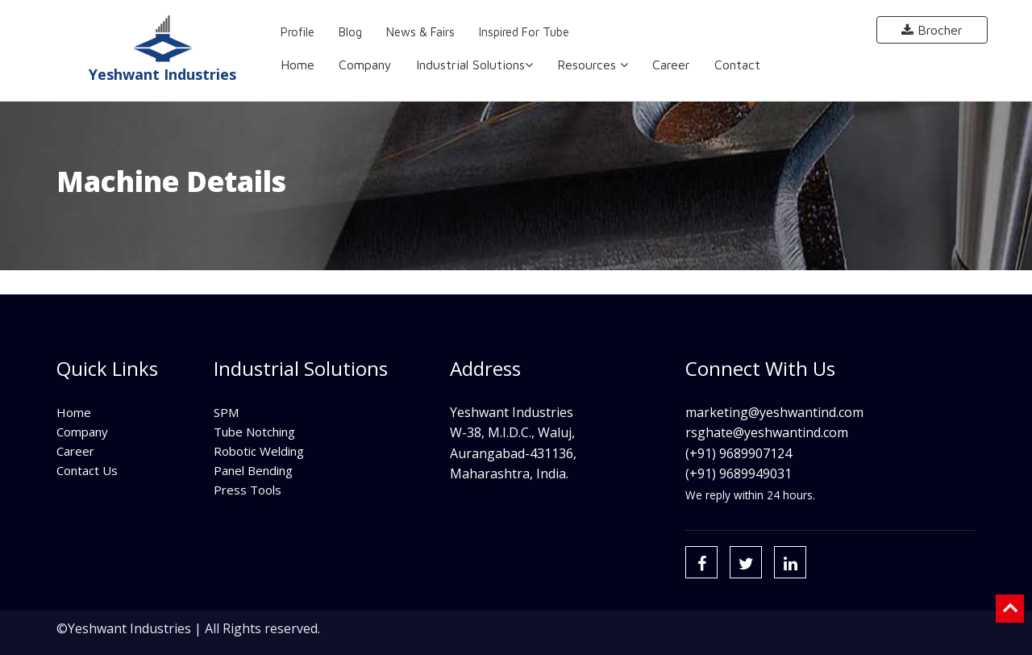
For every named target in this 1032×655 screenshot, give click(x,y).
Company (365, 64)
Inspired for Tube (524, 32)
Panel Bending (253, 470)
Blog (350, 32)
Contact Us (87, 470)
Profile (297, 32)
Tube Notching (254, 431)
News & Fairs (420, 32)
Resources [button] (592, 64)
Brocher (932, 30)
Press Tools (247, 490)
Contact (737, 64)
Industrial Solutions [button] (474, 64)
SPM (226, 412)
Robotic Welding (259, 451)
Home (297, 64)
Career (671, 64)
